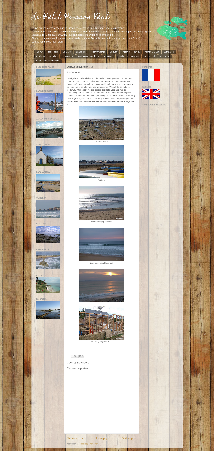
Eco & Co (108, 56)
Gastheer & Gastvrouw (128, 56)
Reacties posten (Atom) (89, 444)
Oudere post (129, 438)
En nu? (40, 52)
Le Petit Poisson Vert (70, 17)
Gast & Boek (149, 56)
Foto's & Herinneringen (88, 56)
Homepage (102, 438)
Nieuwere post (75, 438)
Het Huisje (53, 52)
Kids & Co (164, 56)
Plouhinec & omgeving (46, 56)
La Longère (81, 52)
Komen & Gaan (152, 52)
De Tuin (113, 52)
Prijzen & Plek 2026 (131, 52)
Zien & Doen (67, 56)
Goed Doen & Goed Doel (47, 60)
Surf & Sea (169, 52)
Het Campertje (98, 52)
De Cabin (67, 52)
